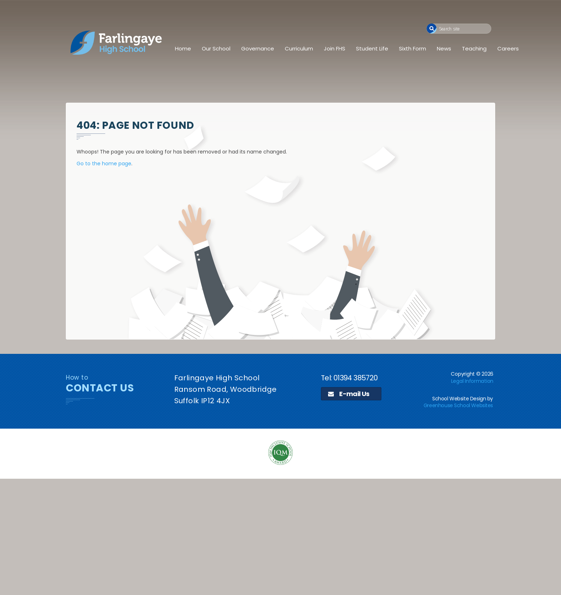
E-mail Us (349, 393)
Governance (257, 48)
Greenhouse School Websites (458, 405)
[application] (280, 536)
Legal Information (472, 381)
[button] (431, 28)
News (444, 48)
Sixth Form (412, 48)
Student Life (372, 48)
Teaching (474, 48)
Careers (508, 48)
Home (183, 48)
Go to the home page (104, 163)
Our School (216, 48)
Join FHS (334, 48)
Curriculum (299, 48)
